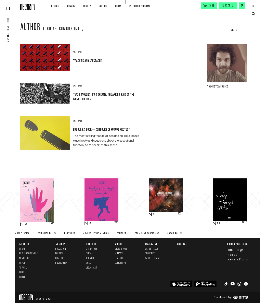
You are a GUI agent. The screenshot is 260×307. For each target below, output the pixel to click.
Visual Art (91, 267)
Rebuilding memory (28, 253)
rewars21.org (238, 259)
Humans (71, 6)
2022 (244, 222)
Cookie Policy (174, 233)
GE (253, 6)
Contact (121, 233)
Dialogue (119, 258)
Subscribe (228, 5)
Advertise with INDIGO (96, 233)
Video (118, 244)
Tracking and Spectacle (87, 61)
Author (30, 28)
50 (218, 223)
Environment (61, 262)
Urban (118, 6)
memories (24, 258)
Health (22, 262)
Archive (182, 244)
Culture (103, 6)
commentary (121, 262)
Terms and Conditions (146, 233)
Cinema (89, 253)
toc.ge (232, 254)
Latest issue (151, 248)
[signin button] (242, 5)
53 (26, 224)
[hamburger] (10, 5)
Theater (90, 258)
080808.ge (236, 250)
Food (21, 272)
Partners (69, 233)
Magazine (151, 244)
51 (154, 214)
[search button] (253, 14)
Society (87, 6)
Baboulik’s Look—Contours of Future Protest (101, 129)
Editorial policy (47, 233)
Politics (59, 253)
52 (90, 223)
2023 (51, 223)
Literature (91, 248)
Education (60, 248)
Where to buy (152, 258)
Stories (55, 6)
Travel (23, 267)
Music (88, 262)
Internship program (139, 6)
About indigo (22, 233)
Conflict (59, 258)
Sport (22, 277)
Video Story (121, 248)
